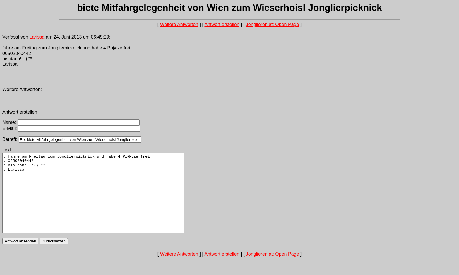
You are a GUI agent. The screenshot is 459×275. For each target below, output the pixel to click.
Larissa (37, 37)
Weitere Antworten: (22, 89)
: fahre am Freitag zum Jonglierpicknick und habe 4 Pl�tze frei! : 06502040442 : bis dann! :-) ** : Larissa (104, 201)
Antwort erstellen (221, 24)
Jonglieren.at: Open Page (272, 24)
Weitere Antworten (179, 24)
